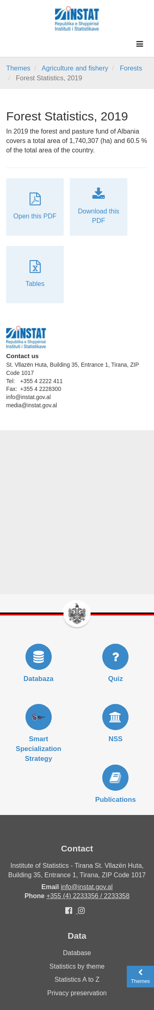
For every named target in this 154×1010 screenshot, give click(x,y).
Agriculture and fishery (74, 68)
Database (77, 952)
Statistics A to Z (77, 979)
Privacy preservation (77, 993)
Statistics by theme (76, 966)
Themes (18, 68)
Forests (131, 68)
